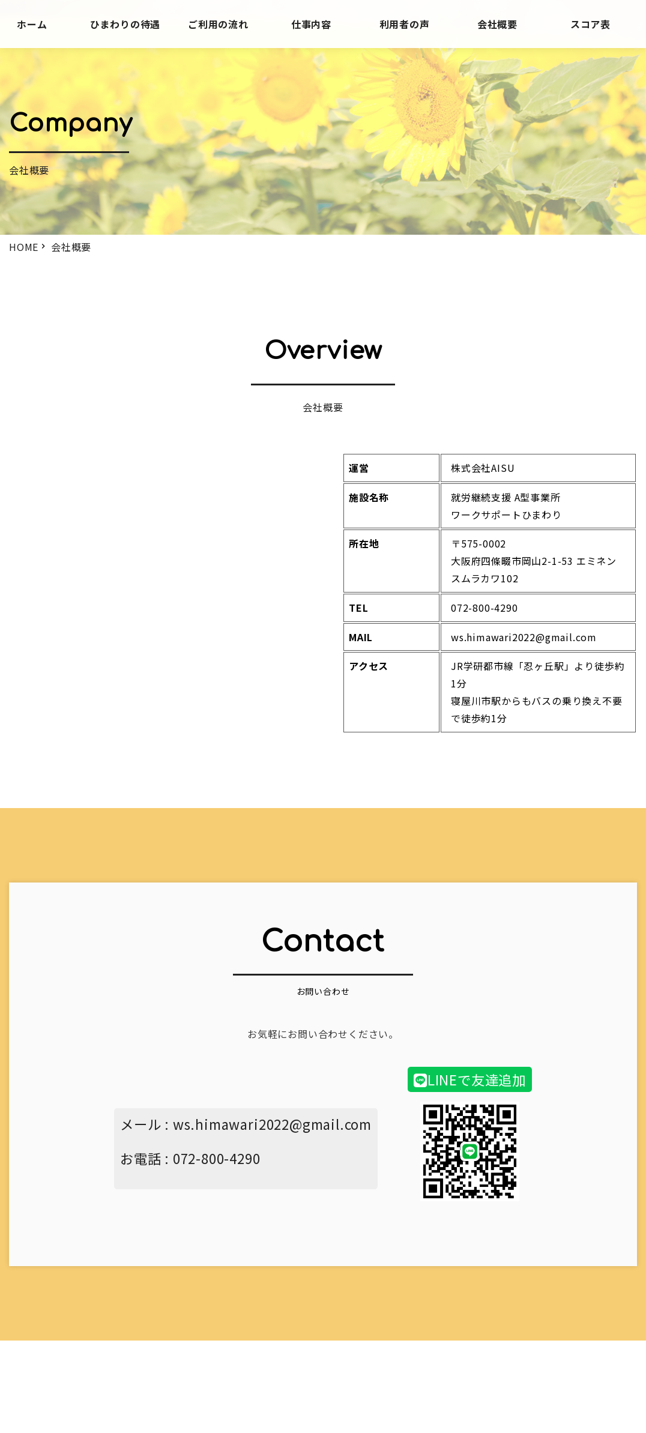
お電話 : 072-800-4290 (190, 1158)
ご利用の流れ (218, 24)
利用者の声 (404, 24)
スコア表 (590, 24)
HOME (23, 247)
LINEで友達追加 (470, 1079)
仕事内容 (311, 24)
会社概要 (497, 24)
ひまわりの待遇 (125, 24)
